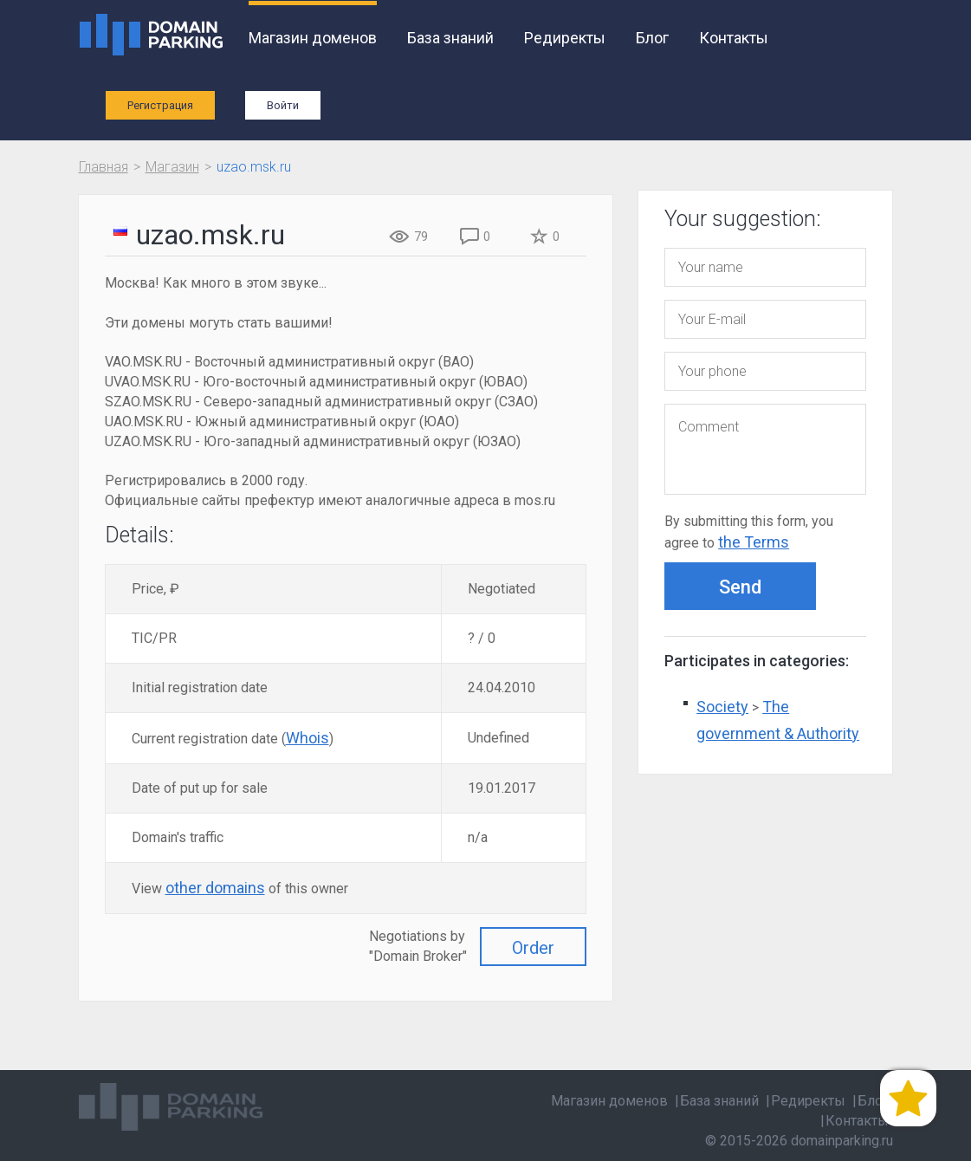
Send (740, 587)
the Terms (753, 542)
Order (533, 947)
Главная (103, 167)
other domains (215, 888)
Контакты (733, 38)
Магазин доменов (313, 38)
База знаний (450, 38)
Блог (652, 38)
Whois (307, 738)
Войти (283, 105)
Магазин (172, 167)
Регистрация (160, 105)
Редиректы (564, 38)
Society (722, 706)
